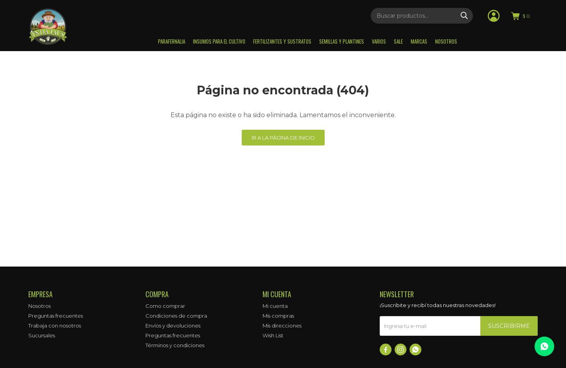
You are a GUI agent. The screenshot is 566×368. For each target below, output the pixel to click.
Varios (379, 41)
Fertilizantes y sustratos (282, 41)
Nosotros (446, 41)
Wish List (273, 335)
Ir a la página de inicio (283, 137)
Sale (398, 41)
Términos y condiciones (174, 345)
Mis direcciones (282, 325)
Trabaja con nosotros (54, 325)
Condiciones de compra (176, 316)
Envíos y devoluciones (172, 325)
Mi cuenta (275, 306)
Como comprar (165, 306)
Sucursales (41, 335)
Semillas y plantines (341, 41)
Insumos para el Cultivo (219, 41)
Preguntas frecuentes (55, 316)
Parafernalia (171, 41)
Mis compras (278, 316)
